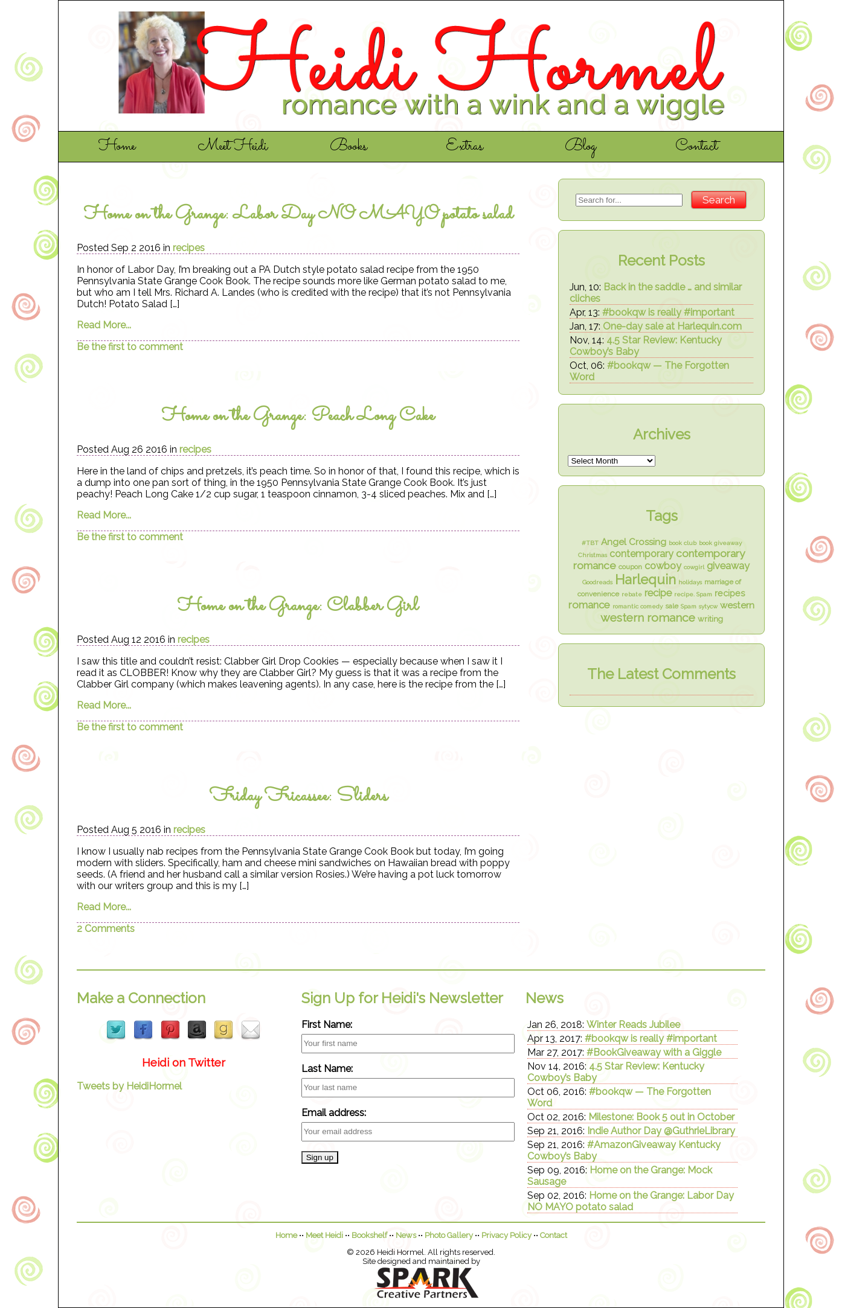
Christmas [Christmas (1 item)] (592, 555)
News (406, 1235)
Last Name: (327, 1068)
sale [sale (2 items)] (671, 606)
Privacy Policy (506, 1235)
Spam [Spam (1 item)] (688, 606)
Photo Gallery (449, 1235)
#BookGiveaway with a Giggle (654, 1052)
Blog (580, 146)
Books (348, 146)
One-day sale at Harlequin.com (672, 326)
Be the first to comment (130, 347)
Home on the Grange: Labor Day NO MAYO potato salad (298, 214)
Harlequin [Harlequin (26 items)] (645, 579)
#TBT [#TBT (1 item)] (590, 543)
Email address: (333, 1112)
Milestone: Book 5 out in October (661, 1117)
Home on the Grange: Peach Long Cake (298, 416)
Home (116, 146)
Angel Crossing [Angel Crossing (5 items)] (633, 542)
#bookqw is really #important (668, 312)
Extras (464, 146)
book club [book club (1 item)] (682, 543)
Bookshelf (369, 1235)
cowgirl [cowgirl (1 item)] (694, 567)
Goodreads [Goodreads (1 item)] (597, 582)
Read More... (104, 325)
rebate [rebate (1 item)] (632, 594)
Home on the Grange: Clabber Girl (298, 606)
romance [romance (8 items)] (589, 605)
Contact (696, 146)
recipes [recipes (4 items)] (730, 593)
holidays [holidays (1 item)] (690, 582)
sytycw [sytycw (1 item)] (708, 606)
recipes (189, 248)
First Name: (326, 1024)
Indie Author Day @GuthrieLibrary (661, 1131)
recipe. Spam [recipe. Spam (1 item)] (693, 594)
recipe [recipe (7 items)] (658, 593)
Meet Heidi (233, 146)
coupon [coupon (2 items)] (630, 567)
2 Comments (106, 928)
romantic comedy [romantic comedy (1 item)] (637, 606)
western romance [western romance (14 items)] (647, 618)
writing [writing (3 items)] (710, 619)
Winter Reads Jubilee (633, 1024)
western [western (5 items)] (737, 605)
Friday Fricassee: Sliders (298, 796)
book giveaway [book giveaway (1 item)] (720, 543)
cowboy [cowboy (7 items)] (662, 566)
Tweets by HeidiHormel (129, 1086)
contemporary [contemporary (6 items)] (641, 554)
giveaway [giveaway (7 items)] (728, 566)
